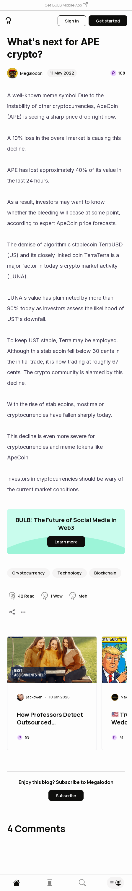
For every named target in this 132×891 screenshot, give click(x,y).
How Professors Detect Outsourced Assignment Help (50, 719)
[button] (66, 5)
